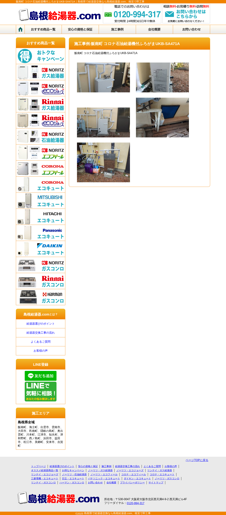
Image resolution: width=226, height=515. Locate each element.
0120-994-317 (135, 503)
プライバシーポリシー (132, 482)
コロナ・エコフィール (133, 474)
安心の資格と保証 (88, 466)
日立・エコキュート (73, 478)
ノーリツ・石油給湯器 (74, 474)
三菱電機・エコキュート (44, 478)
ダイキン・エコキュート (137, 478)
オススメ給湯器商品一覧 (44, 470)
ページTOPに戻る (197, 460)
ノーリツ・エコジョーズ (130, 470)
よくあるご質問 (40, 341)
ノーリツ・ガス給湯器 (100, 470)
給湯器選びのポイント (40, 323)
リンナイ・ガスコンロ (43, 482)
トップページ (38, 466)
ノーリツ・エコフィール (104, 474)
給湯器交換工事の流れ (40, 332)
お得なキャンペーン (73, 470)
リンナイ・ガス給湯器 (159, 470)
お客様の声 (41, 350)
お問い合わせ (95, 482)
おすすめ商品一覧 (40, 43)
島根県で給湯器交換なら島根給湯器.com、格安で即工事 (117, 513)
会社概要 (111, 482)
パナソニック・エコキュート (104, 478)
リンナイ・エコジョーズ (44, 474)
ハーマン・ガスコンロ (72, 482)
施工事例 (106, 466)
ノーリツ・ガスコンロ (167, 478)
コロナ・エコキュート (162, 474)
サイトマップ (155, 482)
